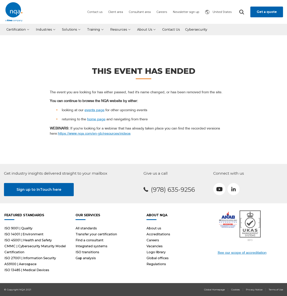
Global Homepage (214, 289)
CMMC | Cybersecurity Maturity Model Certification (35, 249)
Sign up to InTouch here (39, 189)
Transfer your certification (96, 234)
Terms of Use (276, 289)
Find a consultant (89, 240)
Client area (115, 12)
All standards (86, 228)
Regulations (156, 264)
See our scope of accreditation (242, 252)
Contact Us (171, 29)
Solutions (72, 29)
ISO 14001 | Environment (23, 234)
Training (96, 29)
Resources (121, 29)
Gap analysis (86, 258)
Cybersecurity (196, 29)
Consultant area (140, 12)
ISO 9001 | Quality (18, 228)
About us (147, 29)
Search (242, 12)
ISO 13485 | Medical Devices (26, 270)
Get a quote (267, 12)
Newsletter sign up (186, 12)
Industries (46, 29)
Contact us (94, 12)
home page (96, 119)
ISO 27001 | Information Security (30, 258)
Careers (161, 12)
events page (94, 110)
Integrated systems (91, 246)
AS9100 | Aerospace (20, 264)
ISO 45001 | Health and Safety (28, 240)
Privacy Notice (254, 289)
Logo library (156, 252)
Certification (18, 29)
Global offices (157, 258)
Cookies (235, 289)
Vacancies (154, 246)
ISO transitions (87, 252)
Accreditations (158, 234)
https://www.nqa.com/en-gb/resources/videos (94, 133)
